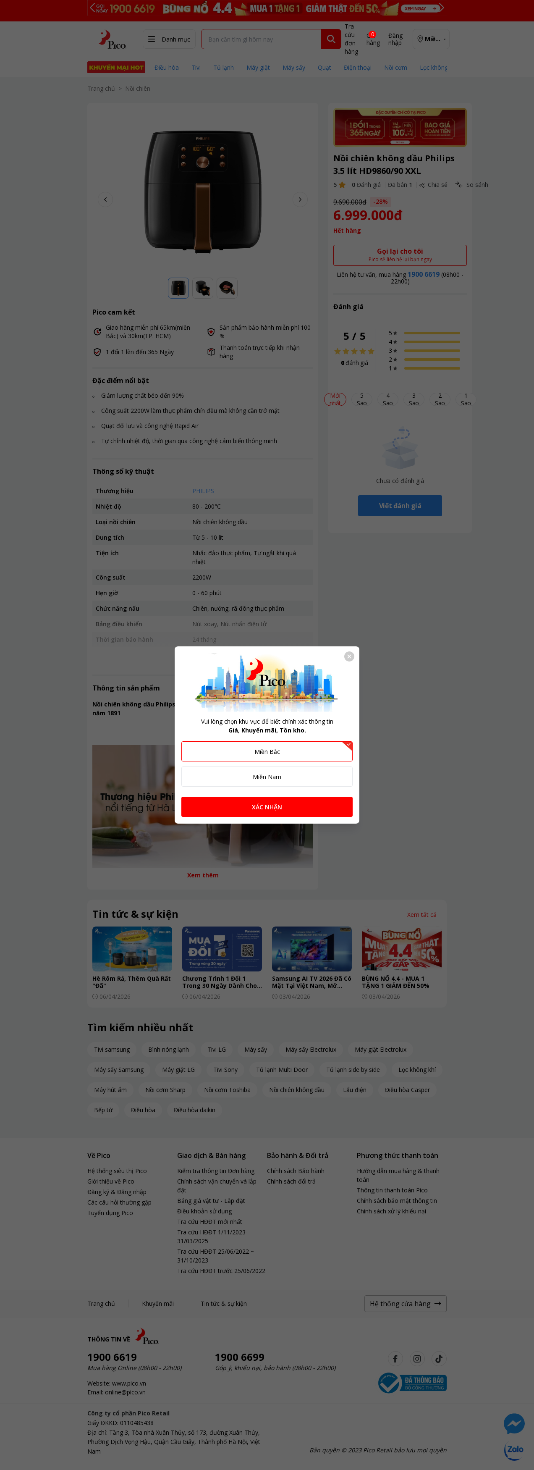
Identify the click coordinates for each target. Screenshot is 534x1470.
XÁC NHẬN (267, 807)
